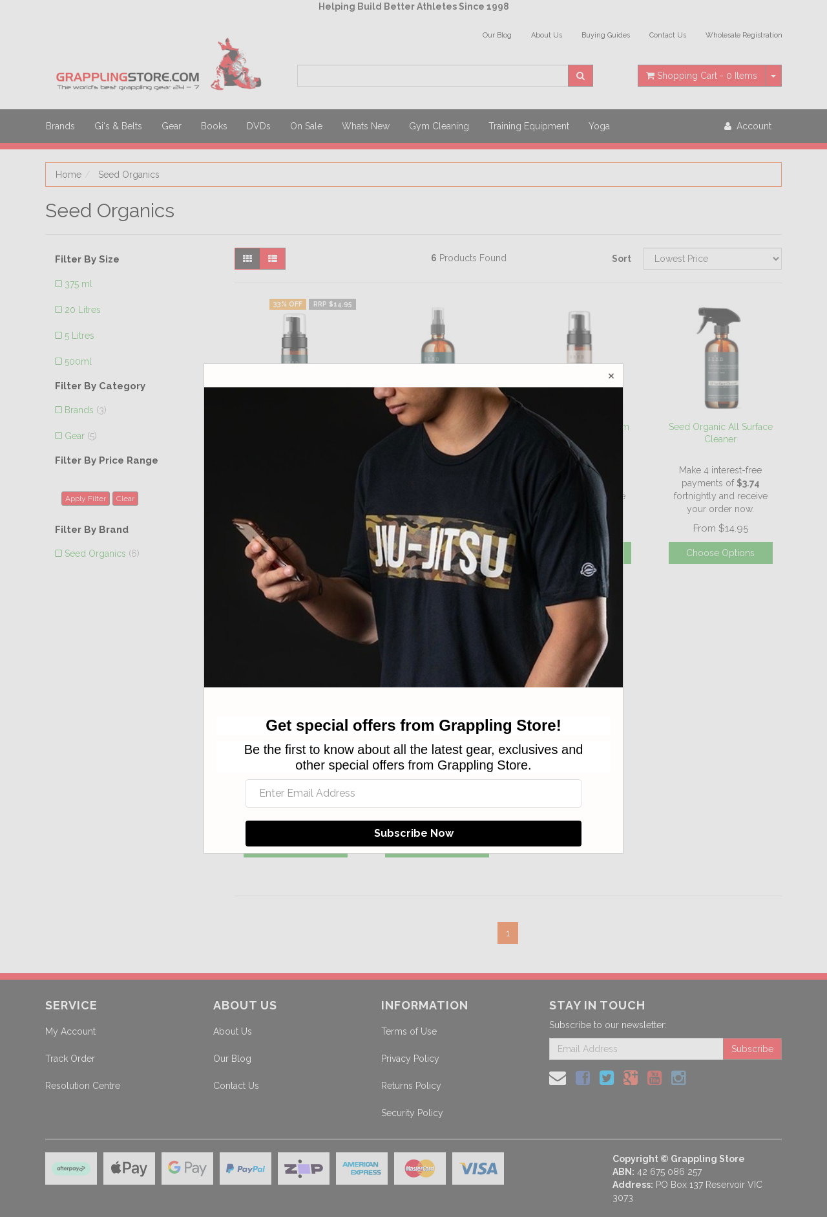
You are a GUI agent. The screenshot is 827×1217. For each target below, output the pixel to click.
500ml (78, 361)
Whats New (366, 126)
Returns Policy (411, 1086)
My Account (70, 1031)
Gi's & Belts (118, 126)
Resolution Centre (82, 1086)
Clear (125, 498)
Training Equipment (528, 126)
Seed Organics (129, 174)
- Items (701, 75)
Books (214, 126)
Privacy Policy (410, 1058)
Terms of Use (409, 1031)
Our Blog (497, 35)
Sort (621, 258)
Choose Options (720, 553)
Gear (172, 126)
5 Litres (79, 335)
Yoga (599, 126)
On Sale (306, 126)
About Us (546, 35)
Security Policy (412, 1113)
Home (68, 174)
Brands (60, 126)
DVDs (259, 126)
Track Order (70, 1058)
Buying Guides (605, 35)
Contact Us (667, 35)
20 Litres (83, 310)
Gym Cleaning (439, 126)
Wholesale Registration (744, 35)
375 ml (78, 284)
